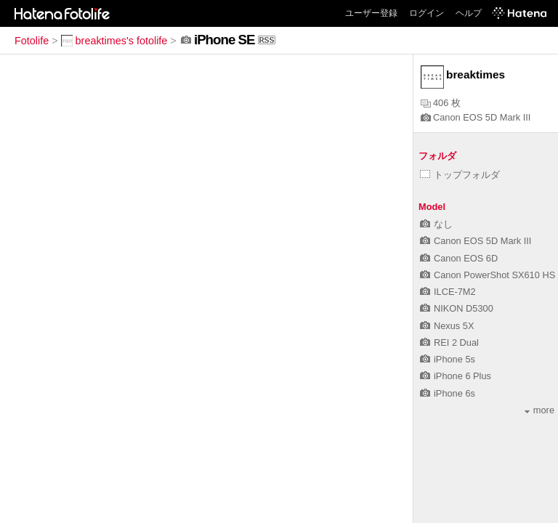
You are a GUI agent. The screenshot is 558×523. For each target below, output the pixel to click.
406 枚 (441, 102)
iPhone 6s (447, 393)
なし (436, 224)
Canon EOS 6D (459, 258)
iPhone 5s (447, 359)
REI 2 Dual (449, 342)
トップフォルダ (460, 174)
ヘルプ (469, 13)
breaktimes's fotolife (114, 40)
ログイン (426, 13)
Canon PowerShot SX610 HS (487, 274)
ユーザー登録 (371, 13)
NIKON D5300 (456, 308)
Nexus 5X (447, 325)
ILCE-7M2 (448, 291)
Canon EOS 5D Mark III (475, 117)
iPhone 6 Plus (455, 375)
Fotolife (32, 40)
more (539, 410)
